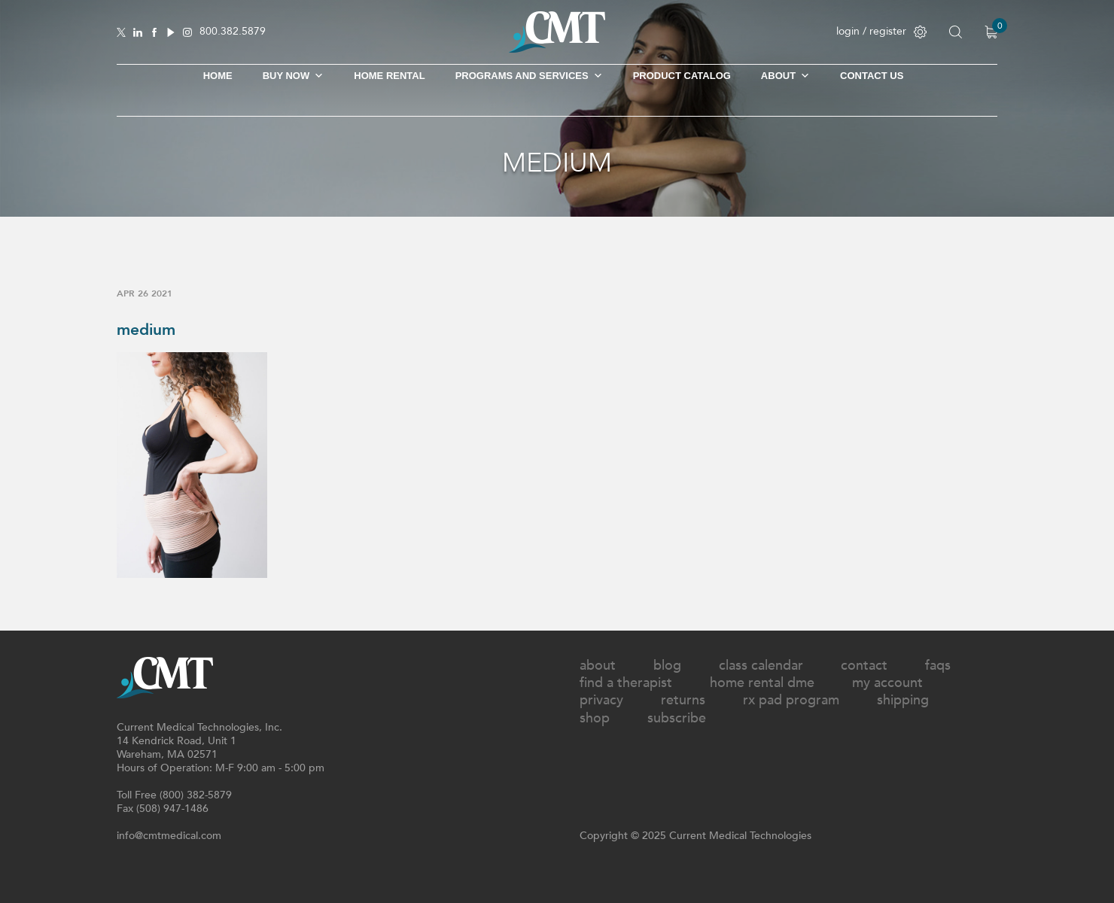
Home (218, 75)
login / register (881, 31)
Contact (864, 665)
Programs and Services (529, 76)
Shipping (903, 700)
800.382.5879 (232, 32)
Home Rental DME (762, 682)
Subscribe (676, 718)
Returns (683, 700)
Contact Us (871, 75)
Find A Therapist (626, 682)
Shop (595, 718)
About (785, 76)
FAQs (938, 665)
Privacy (601, 700)
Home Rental (389, 75)
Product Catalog (682, 75)
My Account (887, 682)
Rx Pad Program (791, 700)
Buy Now (293, 76)
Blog (667, 665)
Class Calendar (761, 665)
